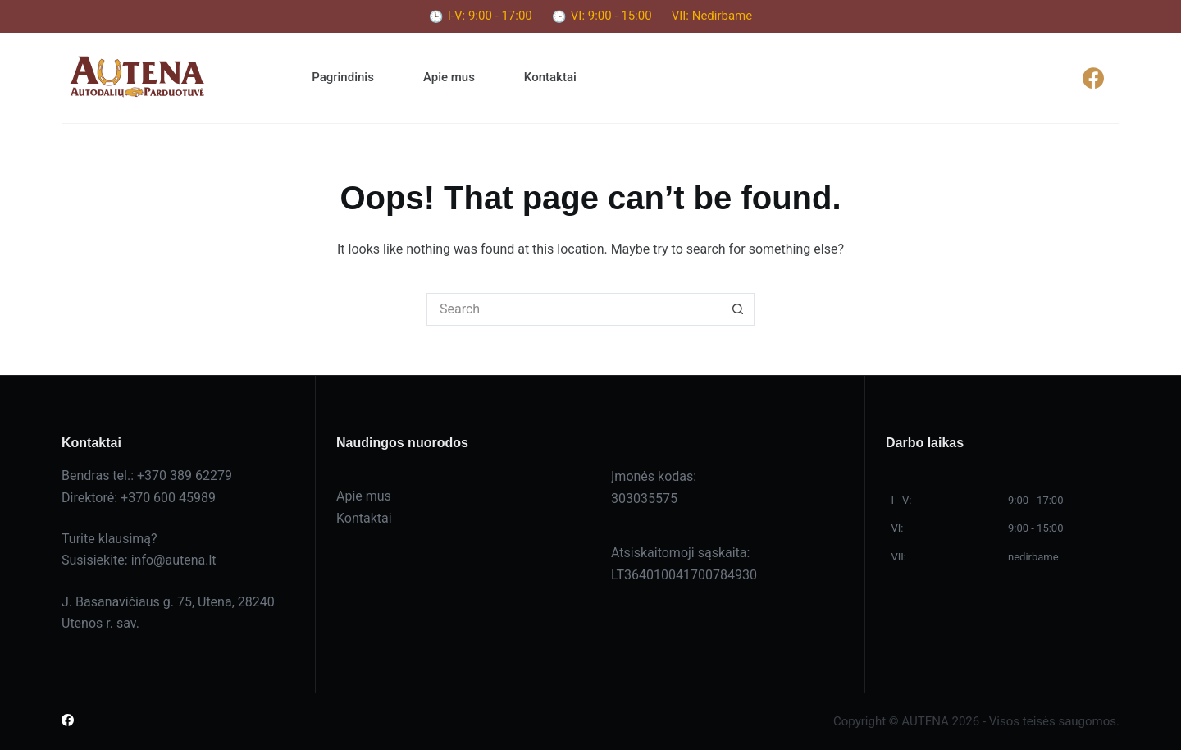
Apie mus (449, 77)
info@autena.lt (174, 560)
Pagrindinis (343, 77)
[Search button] (738, 309)
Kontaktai (550, 77)
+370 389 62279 (184, 475)
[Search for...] (574, 309)
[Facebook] (1092, 77)
